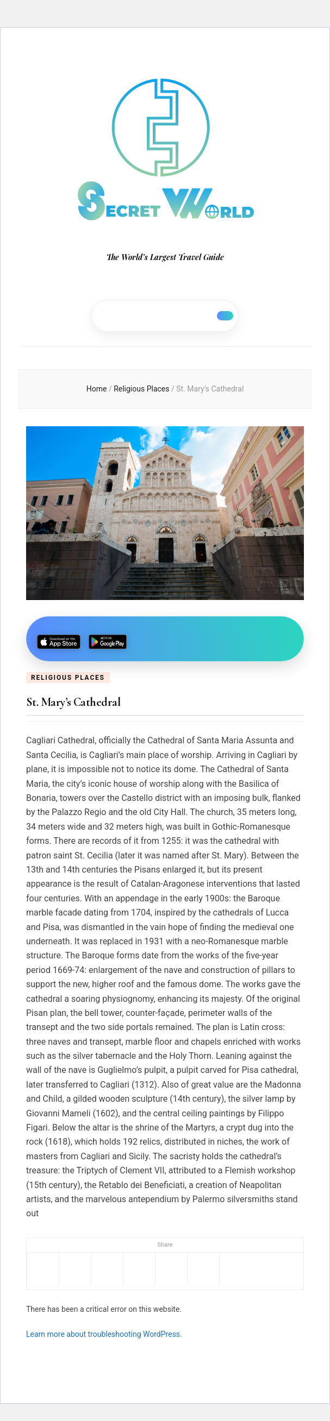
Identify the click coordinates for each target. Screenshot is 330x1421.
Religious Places (68, 677)
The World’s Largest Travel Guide (165, 257)
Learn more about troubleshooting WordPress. (104, 1334)
